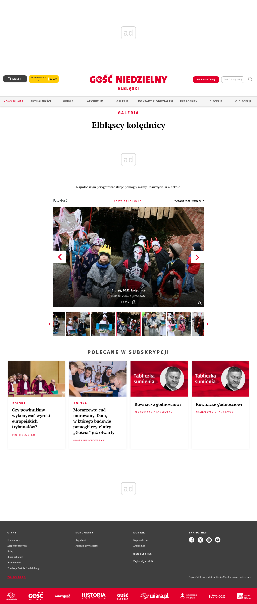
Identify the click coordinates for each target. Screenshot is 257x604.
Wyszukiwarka (250, 79)
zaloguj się (232, 79)
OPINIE (68, 101)
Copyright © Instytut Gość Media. (206, 577)
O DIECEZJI (243, 101)
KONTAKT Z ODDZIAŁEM (155, 101)
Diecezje (215, 101)
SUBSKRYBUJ (206, 79)
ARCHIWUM (95, 101)
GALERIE (122, 101)
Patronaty (188, 101)
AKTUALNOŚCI (41, 101)
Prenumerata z (38, 79)
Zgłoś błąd (16, 577)
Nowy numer (13, 101)
